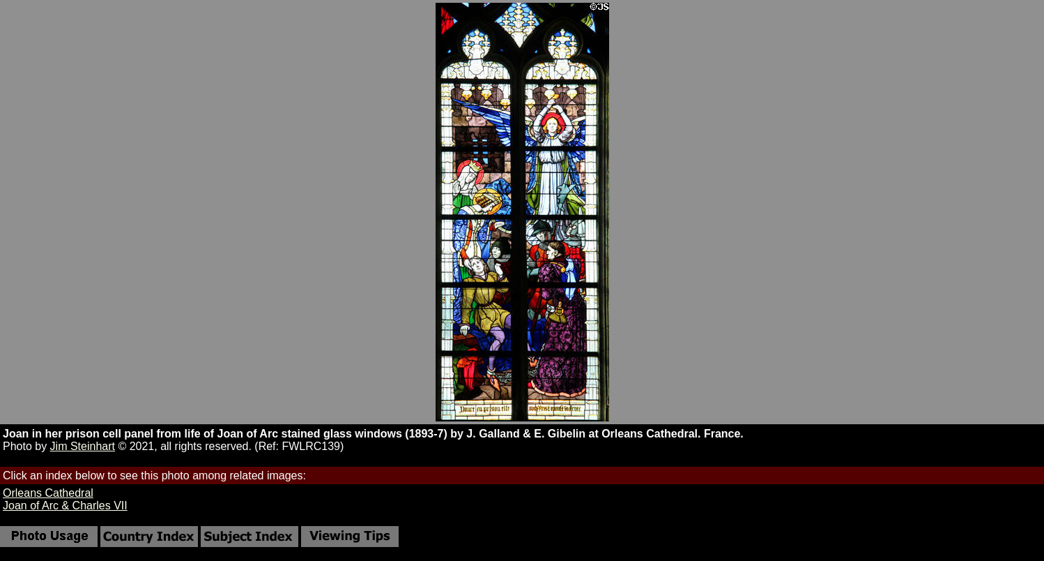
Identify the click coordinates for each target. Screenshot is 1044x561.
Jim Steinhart (82, 446)
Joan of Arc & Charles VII (65, 505)
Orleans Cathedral (48, 493)
